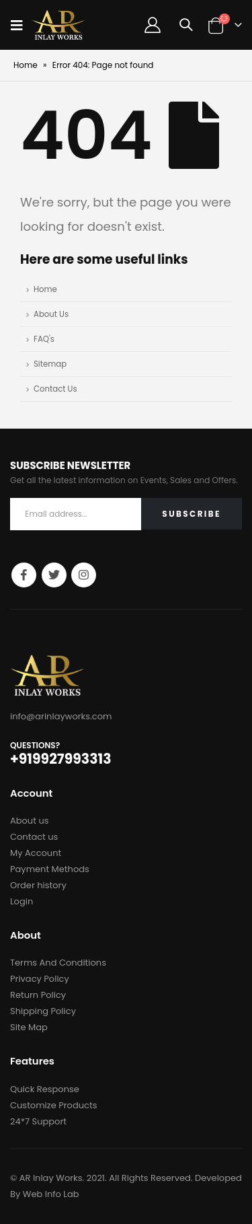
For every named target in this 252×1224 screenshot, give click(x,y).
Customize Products (53, 1105)
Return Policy (38, 994)
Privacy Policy (39, 978)
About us (29, 820)
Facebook (23, 575)
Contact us (34, 836)
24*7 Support (38, 1121)
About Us (51, 314)
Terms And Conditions (58, 962)
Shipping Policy (43, 1011)
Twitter (54, 575)
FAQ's (44, 339)
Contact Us (55, 389)
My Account (35, 853)
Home (25, 65)
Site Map (29, 1027)
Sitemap (50, 364)
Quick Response (44, 1089)
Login (21, 901)
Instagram (83, 575)
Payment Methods (49, 869)
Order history (38, 885)
